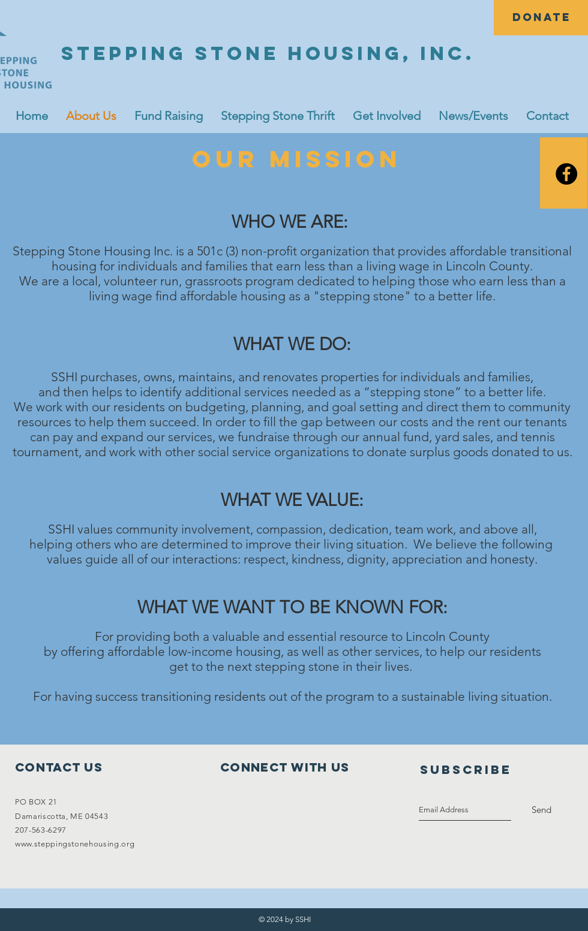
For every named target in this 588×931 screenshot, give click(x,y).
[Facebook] (566, 174)
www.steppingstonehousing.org (74, 843)
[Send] (541, 810)
